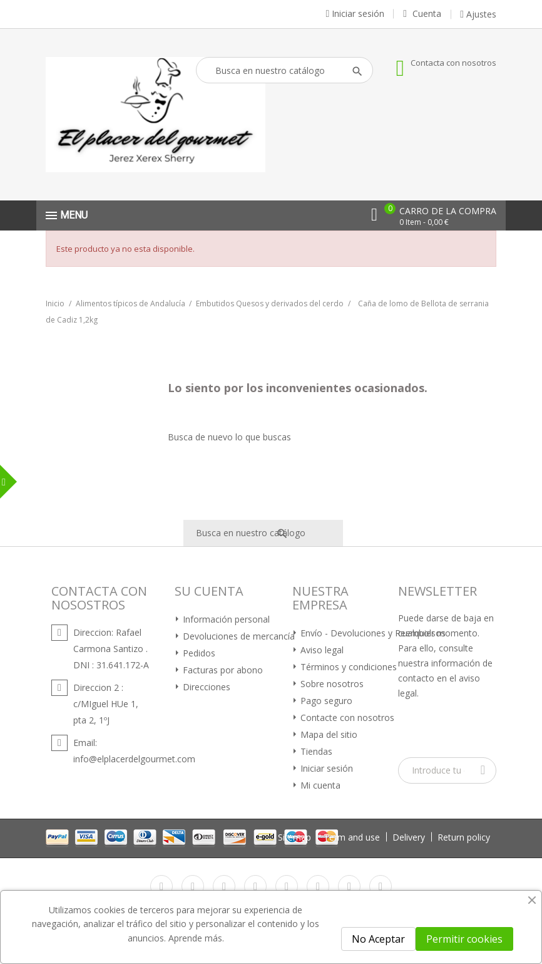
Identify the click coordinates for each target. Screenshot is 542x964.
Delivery (408, 837)
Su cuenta (209, 591)
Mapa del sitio (327, 734)
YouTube (255, 886)
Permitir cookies (464, 939)
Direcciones (205, 687)
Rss (224, 886)
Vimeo (318, 886)
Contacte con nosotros (346, 717)
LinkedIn (380, 886)
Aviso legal (321, 650)
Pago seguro (325, 701)
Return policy (463, 837)
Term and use (352, 837)
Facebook (161, 886)
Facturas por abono (221, 670)
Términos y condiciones (347, 667)
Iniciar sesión (325, 768)
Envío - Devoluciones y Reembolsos (372, 633)
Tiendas (315, 751)
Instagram (349, 886)
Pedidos (197, 653)
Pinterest (286, 886)
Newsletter (437, 591)
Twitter (193, 886)
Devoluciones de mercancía (237, 636)
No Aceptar (378, 939)
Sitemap (294, 837)
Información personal (225, 619)
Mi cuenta (319, 785)
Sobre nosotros (331, 684)
